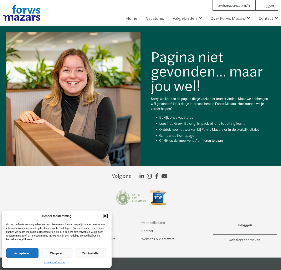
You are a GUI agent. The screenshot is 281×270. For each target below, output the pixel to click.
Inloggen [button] (266, 5)
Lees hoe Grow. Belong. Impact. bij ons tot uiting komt (202, 123)
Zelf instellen (91, 253)
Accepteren (22, 253)
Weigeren (56, 253)
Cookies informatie (54, 262)
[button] (105, 216)
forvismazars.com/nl (233, 5)
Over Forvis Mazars (230, 18)
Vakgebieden (187, 18)
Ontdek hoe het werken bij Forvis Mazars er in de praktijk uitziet (209, 129)
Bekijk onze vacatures (176, 117)
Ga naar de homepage (176, 135)
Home (131, 18)
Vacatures (155, 18)
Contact (268, 18)
